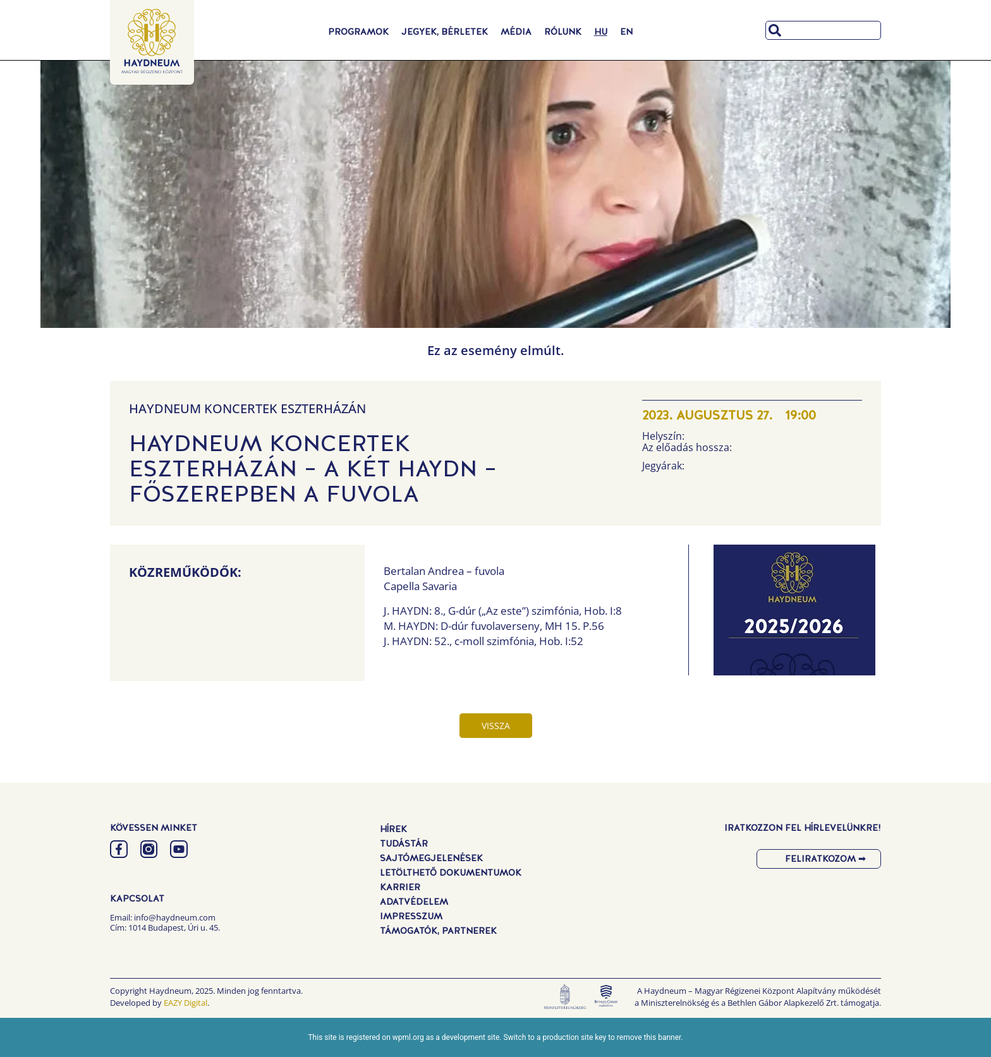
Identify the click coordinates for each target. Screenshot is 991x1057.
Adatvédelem (414, 901)
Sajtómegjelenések (431, 858)
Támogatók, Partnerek (438, 930)
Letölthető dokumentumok (450, 872)
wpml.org (408, 1037)
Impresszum (411, 916)
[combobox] (823, 30)
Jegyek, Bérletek (444, 31)
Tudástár (404, 843)
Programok (358, 31)
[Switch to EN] (626, 31)
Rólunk (562, 31)
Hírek (393, 829)
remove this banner (649, 1037)
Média (516, 31)
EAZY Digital (185, 1002)
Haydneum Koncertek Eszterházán (247, 408)
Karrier (400, 887)
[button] (794, 613)
